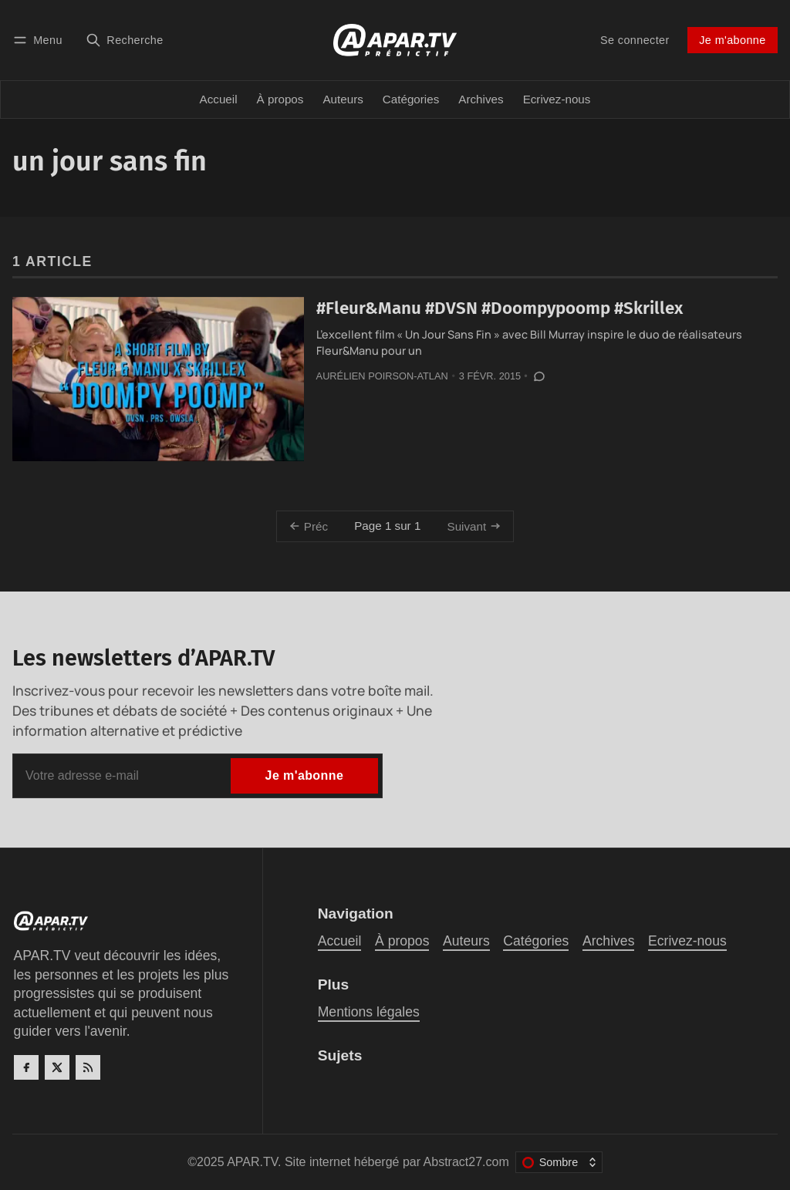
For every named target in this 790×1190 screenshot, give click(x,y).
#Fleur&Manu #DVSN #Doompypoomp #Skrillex (499, 308)
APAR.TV (252, 1161)
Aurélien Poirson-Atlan (382, 376)
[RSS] (88, 1067)
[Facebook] (26, 1067)
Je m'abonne (732, 40)
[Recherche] (124, 39)
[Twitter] (57, 1067)
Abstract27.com (466, 1161)
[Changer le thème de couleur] (559, 1162)
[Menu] (40, 39)
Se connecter (635, 40)
